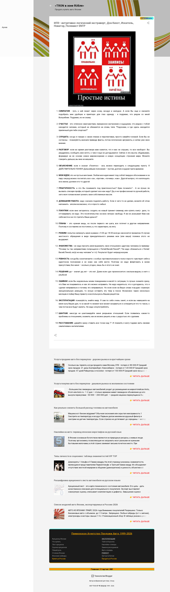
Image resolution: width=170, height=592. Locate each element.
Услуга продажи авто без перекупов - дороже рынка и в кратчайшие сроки (92, 359)
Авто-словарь (107, 550)
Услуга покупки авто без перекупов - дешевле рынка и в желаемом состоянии (94, 383)
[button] (148, 23)
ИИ (111, 569)
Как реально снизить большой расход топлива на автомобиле (86, 408)
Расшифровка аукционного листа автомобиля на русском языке (87, 480)
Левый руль (56, 550)
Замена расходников (110, 547)
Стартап (104, 569)
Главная (95, 569)
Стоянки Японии (58, 553)
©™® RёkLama (146, 18)
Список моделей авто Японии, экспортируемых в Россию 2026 (86, 504)
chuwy (112, 581)
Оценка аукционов (59, 547)
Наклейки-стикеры (109, 544)
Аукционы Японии (59, 539)
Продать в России (109, 559)
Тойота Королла (108, 542)
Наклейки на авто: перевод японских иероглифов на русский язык (87, 432)
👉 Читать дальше (140, 376)
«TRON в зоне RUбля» (69, 5)
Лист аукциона (58, 544)
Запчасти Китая (108, 556)
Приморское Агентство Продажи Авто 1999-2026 (101, 533)
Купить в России (59, 559)
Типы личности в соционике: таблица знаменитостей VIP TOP (85, 456)
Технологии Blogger (101, 576)
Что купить (56, 542)
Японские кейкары (59, 556)
